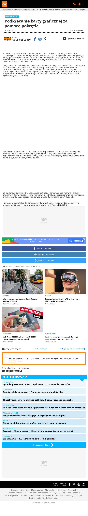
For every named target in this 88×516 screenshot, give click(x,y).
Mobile (48, 296)
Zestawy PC (72, 490)
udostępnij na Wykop (44, 254)
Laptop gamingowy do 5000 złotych (44, 498)
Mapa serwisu (37, 490)
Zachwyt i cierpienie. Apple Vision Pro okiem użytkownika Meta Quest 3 (62, 300)
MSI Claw (59, 495)
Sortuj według (41, 349)
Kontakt (76, 493)
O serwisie (24, 490)
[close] (84, 239)
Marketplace (50, 490)
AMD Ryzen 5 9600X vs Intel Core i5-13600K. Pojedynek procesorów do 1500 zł (19, 338)
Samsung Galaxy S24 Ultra (16, 495)
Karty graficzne (19, 266)
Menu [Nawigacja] (84, 4)
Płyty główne (50, 334)
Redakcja (14, 490)
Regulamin (66, 493)
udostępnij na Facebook (44, 248)
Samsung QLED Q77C (74, 495)
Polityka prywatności (17, 493)
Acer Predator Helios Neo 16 (41, 495)
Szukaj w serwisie (75, 4)
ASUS (38, 266)
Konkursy (62, 490)
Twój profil (79, 4)
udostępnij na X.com (44, 260)
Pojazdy (6, 296)
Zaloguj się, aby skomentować (72, 349)
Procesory (7, 334)
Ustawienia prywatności (38, 493)
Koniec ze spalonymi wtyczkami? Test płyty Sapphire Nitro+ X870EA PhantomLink (62, 338)
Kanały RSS (55, 493)
